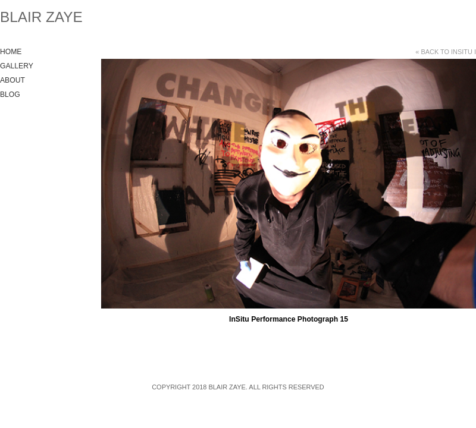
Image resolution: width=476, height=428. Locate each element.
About (12, 80)
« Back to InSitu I (445, 51)
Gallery (16, 66)
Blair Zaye (41, 17)
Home (10, 52)
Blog (10, 94)
